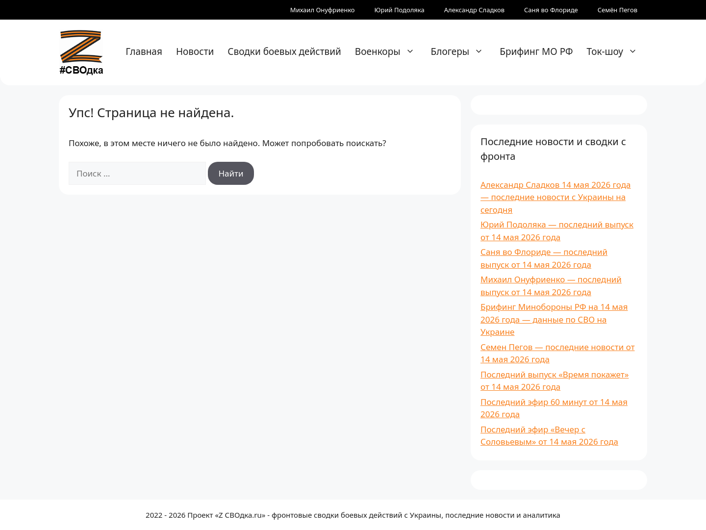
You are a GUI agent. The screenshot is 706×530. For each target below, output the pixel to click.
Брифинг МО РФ (536, 51)
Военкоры (390, 51)
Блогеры (462, 51)
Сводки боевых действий (284, 51)
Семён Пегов (617, 9)
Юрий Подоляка (400, 9)
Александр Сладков (474, 9)
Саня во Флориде (551, 9)
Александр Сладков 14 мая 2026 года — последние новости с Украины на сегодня (555, 197)
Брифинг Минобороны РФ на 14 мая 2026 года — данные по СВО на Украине (554, 319)
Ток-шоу (617, 51)
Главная (144, 51)
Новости (195, 51)
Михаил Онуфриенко (322, 9)
